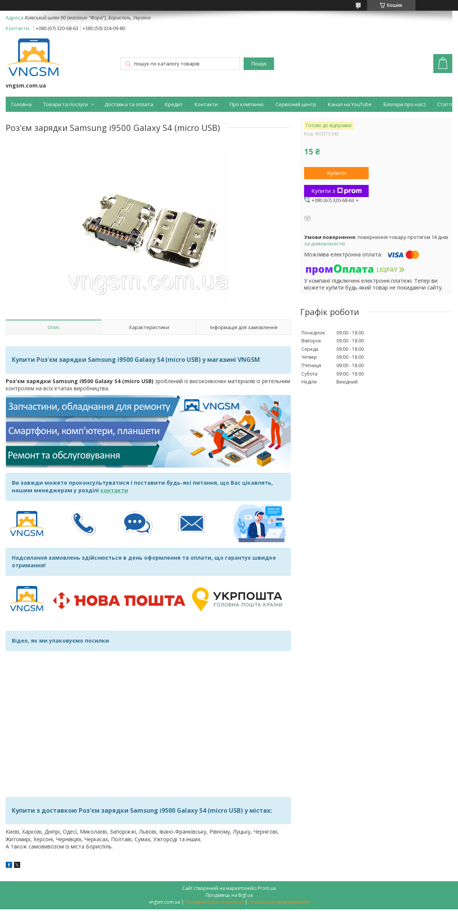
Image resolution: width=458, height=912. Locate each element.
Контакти (206, 104)
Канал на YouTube (350, 104)
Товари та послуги (65, 104)
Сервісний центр (296, 104)
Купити (336, 173)
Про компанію (247, 104)
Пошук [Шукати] (258, 64)
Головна (21, 104)
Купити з (336, 190)
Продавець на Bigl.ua (229, 895)
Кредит (174, 104)
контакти (114, 490)
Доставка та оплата (129, 104)
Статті (444, 104)
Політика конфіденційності (279, 902)
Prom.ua (267, 888)
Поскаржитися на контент (214, 902)
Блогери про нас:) (404, 104)
